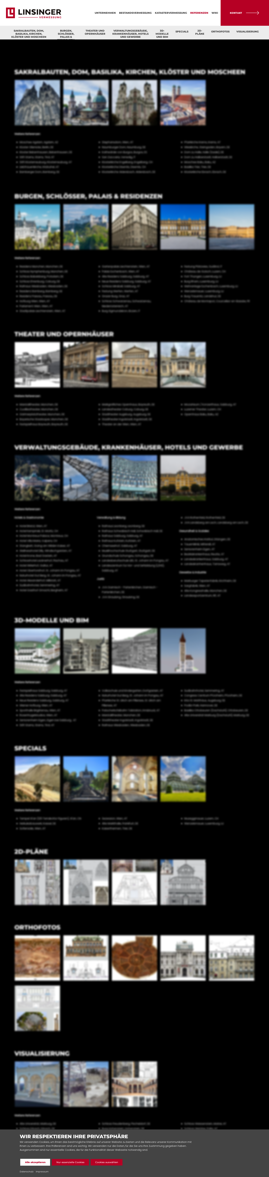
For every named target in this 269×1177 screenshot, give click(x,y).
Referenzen (199, 12)
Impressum (42, 1171)
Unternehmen (105, 12)
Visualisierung (247, 31)
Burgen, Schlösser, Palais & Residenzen (66, 34)
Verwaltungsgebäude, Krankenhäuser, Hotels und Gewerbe (130, 33)
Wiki (215, 12)
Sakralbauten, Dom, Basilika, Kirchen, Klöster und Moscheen (28, 33)
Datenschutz (26, 1171)
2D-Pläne (199, 32)
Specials (182, 31)
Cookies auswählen (113, 1162)
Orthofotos (220, 31)
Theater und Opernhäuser (95, 32)
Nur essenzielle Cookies (74, 1162)
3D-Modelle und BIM (162, 33)
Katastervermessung (171, 12)
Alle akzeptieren (36, 1162)
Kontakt (245, 13)
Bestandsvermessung (135, 12)
